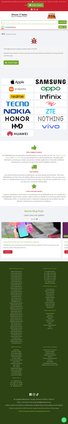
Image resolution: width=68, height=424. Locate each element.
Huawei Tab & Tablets (16, 355)
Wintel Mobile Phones (16, 336)
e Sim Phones (50, 295)
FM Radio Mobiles (49, 297)
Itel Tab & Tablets (16, 358)
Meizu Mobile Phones (16, 299)
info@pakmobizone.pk (39, 1)
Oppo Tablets (16, 365)
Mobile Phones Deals (50, 283)
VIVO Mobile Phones (16, 334)
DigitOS (50, 318)
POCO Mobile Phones (16, 313)
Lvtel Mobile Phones (16, 298)
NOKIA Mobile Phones (16, 304)
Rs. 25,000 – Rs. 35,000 (50, 274)
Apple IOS (49, 315)
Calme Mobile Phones (16, 273)
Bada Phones (50, 316)
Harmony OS (50, 321)
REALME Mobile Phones (16, 316)
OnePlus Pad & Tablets (16, 363)
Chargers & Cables (49, 351)
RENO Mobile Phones (16, 318)
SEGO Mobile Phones (16, 323)
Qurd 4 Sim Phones (50, 302)
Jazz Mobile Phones (16, 296)
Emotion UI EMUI (50, 320)
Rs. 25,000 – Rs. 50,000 (16, 382)
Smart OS (50, 328)
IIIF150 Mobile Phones (16, 291)
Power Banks (50, 361)
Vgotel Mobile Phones (16, 331)
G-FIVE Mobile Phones (16, 281)
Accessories (17, 157)
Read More (7, 252)
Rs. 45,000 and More (50, 271)
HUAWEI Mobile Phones (16, 288)
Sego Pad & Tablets (16, 371)
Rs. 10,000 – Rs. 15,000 (50, 278)
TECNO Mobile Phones (16, 326)
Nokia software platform (50, 325)
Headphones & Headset (50, 355)
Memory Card (49, 299)
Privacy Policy (40, 408)
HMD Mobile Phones (16, 284)
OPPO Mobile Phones (16, 309)
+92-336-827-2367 (27, 402)
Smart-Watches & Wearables (50, 363)
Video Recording (50, 305)
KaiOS (49, 323)
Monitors (50, 360)
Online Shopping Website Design (29, 411)
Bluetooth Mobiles (50, 290)
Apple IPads (16, 350)
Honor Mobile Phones (16, 286)
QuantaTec (46, 411)
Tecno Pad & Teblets (16, 373)
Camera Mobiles (50, 292)
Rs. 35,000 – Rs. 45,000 (50, 273)
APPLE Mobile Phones (16, 271)
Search (62, 22)
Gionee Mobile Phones (16, 283)
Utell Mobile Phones (16, 329)
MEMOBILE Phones (16, 301)
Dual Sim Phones (50, 294)
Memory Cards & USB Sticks (50, 358)
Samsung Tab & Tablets (16, 370)
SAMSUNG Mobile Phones (16, 321)
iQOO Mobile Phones (16, 294)
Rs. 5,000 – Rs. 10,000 (49, 279)
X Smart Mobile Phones (16, 339)
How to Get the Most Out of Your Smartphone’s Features (21, 242)
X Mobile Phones (16, 338)
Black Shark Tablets (16, 351)
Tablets (7, 157)
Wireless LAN (50, 307)
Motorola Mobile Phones (16, 303)
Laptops (50, 356)
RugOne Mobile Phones (16, 319)
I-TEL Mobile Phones (16, 289)
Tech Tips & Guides (8, 236)
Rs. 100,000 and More (16, 385)
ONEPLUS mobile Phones (16, 308)
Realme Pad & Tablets (16, 368)
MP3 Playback (50, 300)
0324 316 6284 (52, 1)
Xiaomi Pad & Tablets (16, 374)
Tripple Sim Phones (50, 304)
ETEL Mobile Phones (16, 279)
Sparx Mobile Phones (16, 324)
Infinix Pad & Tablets (16, 356)
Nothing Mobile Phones (16, 306)
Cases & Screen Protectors (50, 350)
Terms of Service (51, 408)
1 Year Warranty (50, 289)
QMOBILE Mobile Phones (16, 314)
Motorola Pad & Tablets (16, 360)
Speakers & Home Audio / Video (50, 365)
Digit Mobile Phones (16, 276)
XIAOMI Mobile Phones (16, 341)
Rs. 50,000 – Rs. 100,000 (16, 384)
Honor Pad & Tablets (16, 353)
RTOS (49, 326)
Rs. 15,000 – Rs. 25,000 (50, 276)
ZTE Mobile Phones (16, 343)
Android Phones (50, 313)
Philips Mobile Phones (16, 311)
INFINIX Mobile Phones (16, 293)
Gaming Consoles (49, 353)
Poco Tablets (16, 366)
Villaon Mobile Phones (16, 333)
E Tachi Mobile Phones (16, 278)
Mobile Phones (60, 155)
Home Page (11, 63)
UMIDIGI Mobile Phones (16, 328)
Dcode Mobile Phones (16, 274)
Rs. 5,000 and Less (50, 281)
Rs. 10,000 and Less (16, 380)
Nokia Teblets (16, 361)
